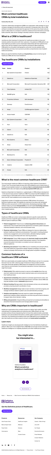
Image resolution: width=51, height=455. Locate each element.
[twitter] (44, 22)
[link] (41, 22)
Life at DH (37, 424)
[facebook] (46, 22)
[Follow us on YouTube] (8, 445)
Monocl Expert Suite (6, 424)
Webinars (20, 424)
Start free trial (7, 411)
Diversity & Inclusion (39, 431)
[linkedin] (48, 22)
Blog (19, 431)
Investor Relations (39, 437)
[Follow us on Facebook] (14, 445)
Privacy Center (30, 450)
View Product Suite (6, 421)
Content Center (21, 434)
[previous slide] (23, 382)
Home (3, 395)
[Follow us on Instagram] (5, 445)
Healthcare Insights (22, 421)
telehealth (22, 281)
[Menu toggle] (48, 2)
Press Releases (38, 434)
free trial (27, 327)
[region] (25, 120)
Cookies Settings (39, 450)
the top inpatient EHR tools (31, 189)
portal (36, 271)
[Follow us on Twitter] (11, 445)
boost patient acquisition (38, 318)
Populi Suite (4, 428)
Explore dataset (7, 64)
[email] (39, 22)
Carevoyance (5, 431)
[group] (25, 360)
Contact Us (37, 441)
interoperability (21, 206)
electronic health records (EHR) (38, 239)
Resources (9, 395)
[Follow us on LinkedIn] (2, 445)
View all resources (8, 7)
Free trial (42, 2)
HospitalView (28, 54)
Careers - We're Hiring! (40, 421)
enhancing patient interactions (34, 224)
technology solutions (42, 206)
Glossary (20, 428)
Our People (37, 428)
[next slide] (27, 382)
